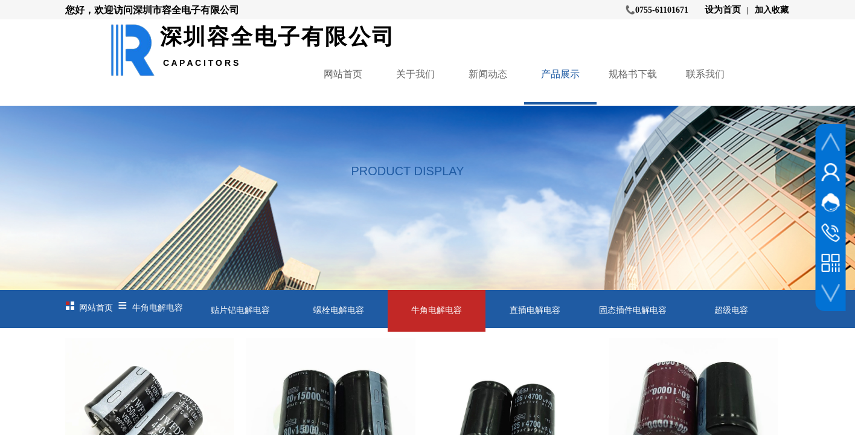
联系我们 (705, 74)
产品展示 (560, 74)
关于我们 (415, 74)
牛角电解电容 (157, 307)
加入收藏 (772, 9)
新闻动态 (488, 74)
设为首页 (723, 9)
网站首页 (343, 74)
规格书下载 (633, 74)
